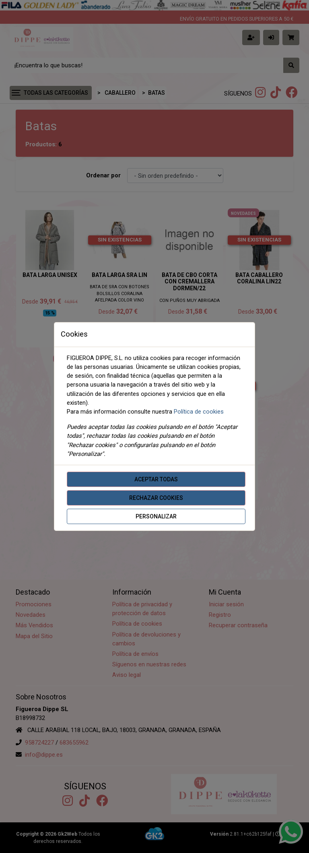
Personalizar (156, 516)
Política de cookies (199, 411)
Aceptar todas (156, 479)
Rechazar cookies (156, 498)
